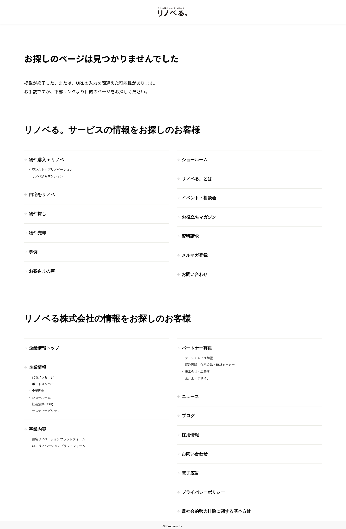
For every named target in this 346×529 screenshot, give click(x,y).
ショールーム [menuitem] (195, 159)
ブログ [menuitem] (188, 414)
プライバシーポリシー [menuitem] (203, 489)
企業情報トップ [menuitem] (44, 347)
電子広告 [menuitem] (190, 471)
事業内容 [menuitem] (37, 427)
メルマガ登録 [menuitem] (195, 254)
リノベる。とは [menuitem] (197, 178)
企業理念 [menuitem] (38, 389)
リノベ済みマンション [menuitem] (47, 176)
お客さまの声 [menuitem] (42, 270)
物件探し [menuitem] (37, 213)
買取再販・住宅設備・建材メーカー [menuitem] (210, 363)
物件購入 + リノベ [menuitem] (46, 159)
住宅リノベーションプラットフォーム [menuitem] (58, 437)
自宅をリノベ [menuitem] (42, 194)
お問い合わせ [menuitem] (195, 273)
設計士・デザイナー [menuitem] (199, 376)
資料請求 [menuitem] (190, 235)
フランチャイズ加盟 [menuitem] (199, 356)
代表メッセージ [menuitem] (43, 375)
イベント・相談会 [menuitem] (199, 197)
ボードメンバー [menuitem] (43, 382)
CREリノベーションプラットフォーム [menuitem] (58, 444)
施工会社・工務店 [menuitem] (197, 370)
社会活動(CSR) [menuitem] (42, 402)
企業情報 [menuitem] (37, 365)
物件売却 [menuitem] (37, 232)
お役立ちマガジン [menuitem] (199, 216)
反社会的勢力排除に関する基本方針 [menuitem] (216, 508)
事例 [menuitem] (33, 251)
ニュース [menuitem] (190, 395)
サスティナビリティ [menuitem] (46, 409)
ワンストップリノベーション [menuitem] (52, 169)
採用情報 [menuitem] (190, 433)
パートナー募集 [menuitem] (197, 347)
